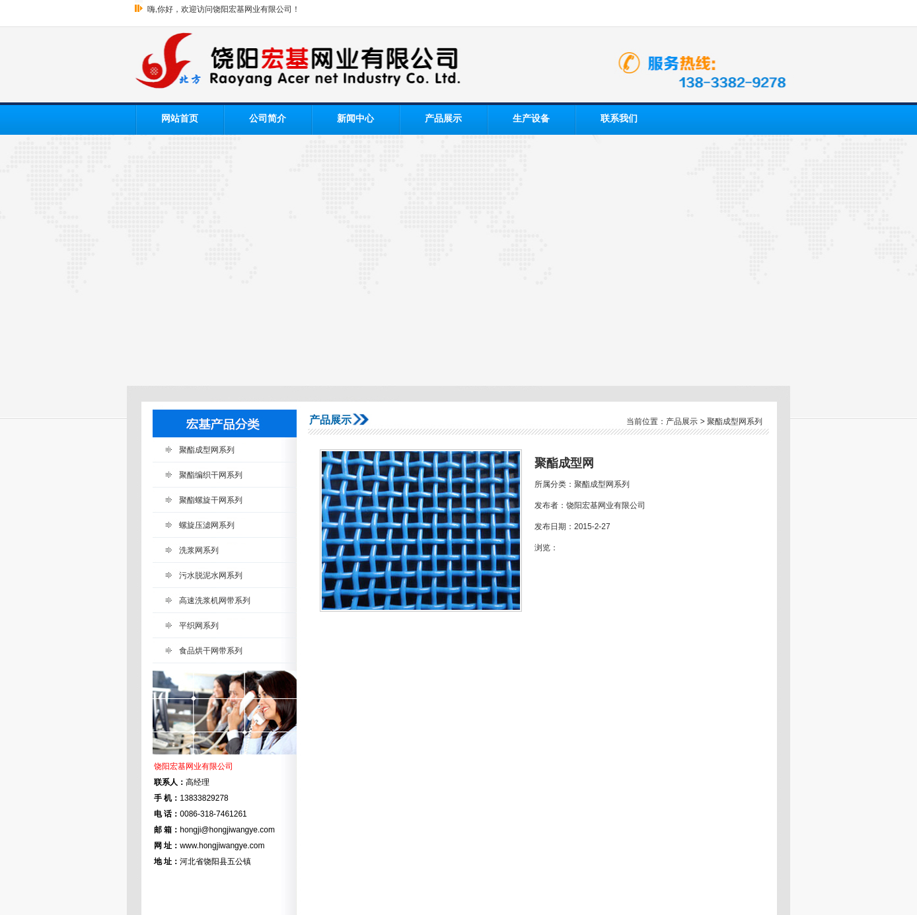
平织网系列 (199, 625)
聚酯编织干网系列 (210, 475)
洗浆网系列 (199, 550)
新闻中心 (355, 119)
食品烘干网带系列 (210, 650)
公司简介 (267, 119)
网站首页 (179, 119)
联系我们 (619, 119)
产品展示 (443, 119)
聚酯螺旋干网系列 (210, 500)
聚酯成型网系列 (207, 450)
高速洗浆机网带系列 (214, 600)
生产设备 (531, 119)
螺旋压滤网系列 (207, 525)
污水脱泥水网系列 (210, 575)
